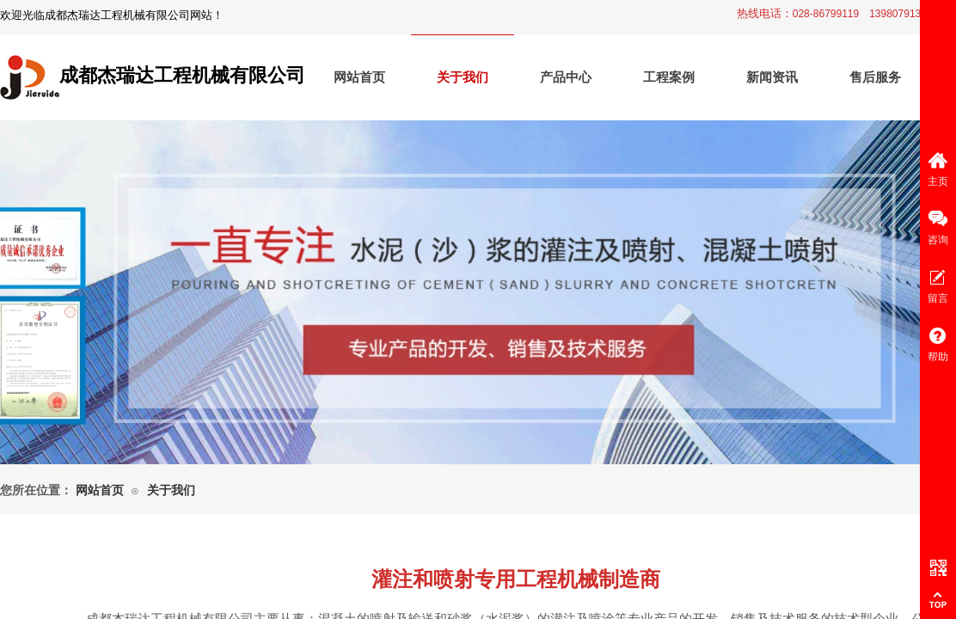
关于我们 (462, 77)
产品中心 (565, 77)
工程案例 (669, 77)
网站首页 (359, 77)
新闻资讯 (772, 77)
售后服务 (875, 77)
